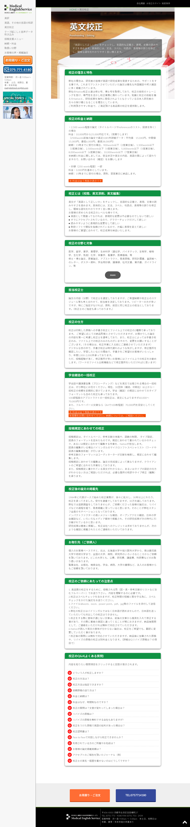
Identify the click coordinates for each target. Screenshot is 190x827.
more (113, 274)
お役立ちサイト (153, 3)
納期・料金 (10, 43)
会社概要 (141, 3)
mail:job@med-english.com (16, 88)
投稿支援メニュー (13, 38)
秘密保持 (166, 3)
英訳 (6, 18)
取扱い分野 (10, 48)
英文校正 (9, 27)
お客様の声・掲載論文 (16, 52)
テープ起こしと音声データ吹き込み (18, 33)
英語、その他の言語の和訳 (18, 22)
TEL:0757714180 (135, 795)
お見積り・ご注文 (89, 795)
